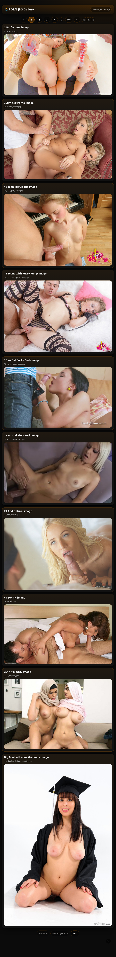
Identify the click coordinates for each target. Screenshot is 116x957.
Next (75, 893)
